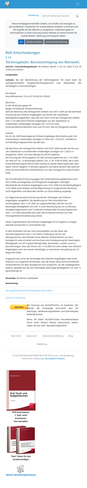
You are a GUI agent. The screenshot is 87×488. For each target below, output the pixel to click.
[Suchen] (57, 15)
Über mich (16, 335)
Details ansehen (34, 41)
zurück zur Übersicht (15, 297)
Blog (71, 335)
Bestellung (34, 15)
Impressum (31, 335)
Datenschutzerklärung (56, 41)
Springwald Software (55, 358)
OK (21, 41)
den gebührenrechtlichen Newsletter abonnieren (29, 290)
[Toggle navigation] (77, 4)
